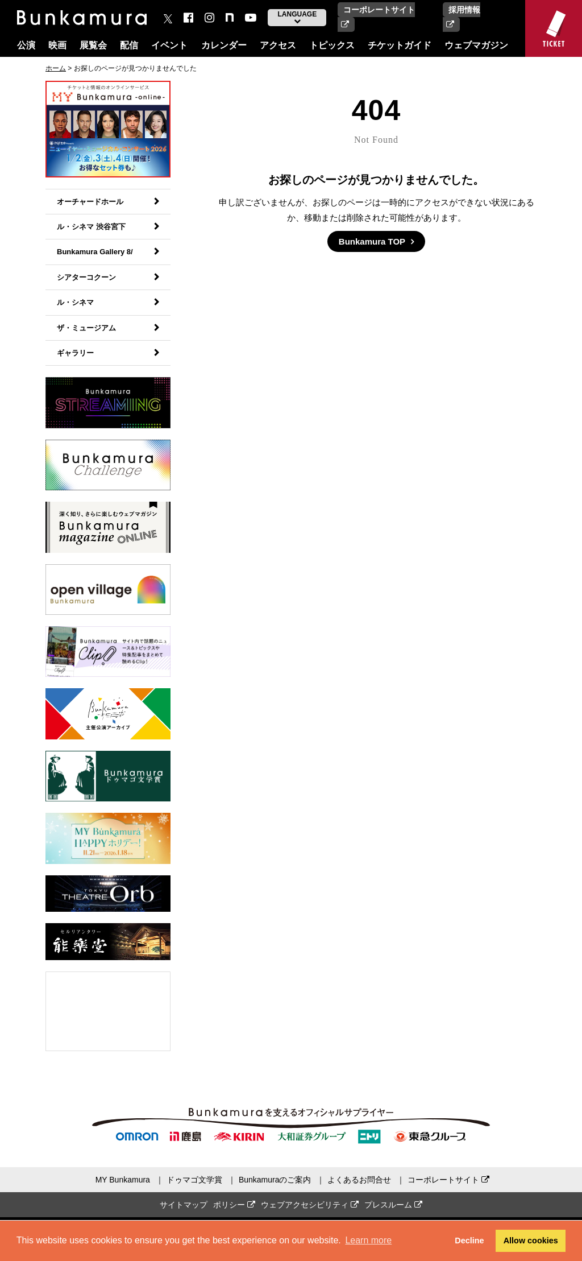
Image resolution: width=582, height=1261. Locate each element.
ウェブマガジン (476, 45)
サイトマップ (183, 1204)
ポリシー (234, 1204)
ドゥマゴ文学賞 (194, 1180)
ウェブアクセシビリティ (310, 1204)
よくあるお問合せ (359, 1180)
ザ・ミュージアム (86, 328)
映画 (57, 45)
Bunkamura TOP (372, 241)
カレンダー (224, 45)
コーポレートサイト (448, 1180)
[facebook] (188, 17)
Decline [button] (469, 1240)
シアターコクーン (86, 277)
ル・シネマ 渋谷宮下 (91, 226)
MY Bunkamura (122, 1180)
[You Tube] (250, 17)
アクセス (278, 45)
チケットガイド (399, 45)
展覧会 (93, 45)
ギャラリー (75, 353)
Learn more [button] (368, 1240)
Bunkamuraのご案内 (275, 1180)
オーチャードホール (90, 201)
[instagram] (209, 17)
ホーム (55, 68)
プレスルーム (393, 1204)
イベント (169, 45)
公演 (26, 45)
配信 (129, 45)
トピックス (332, 45)
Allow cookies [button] (531, 1240)
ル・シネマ (75, 302)
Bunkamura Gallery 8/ (95, 251)
